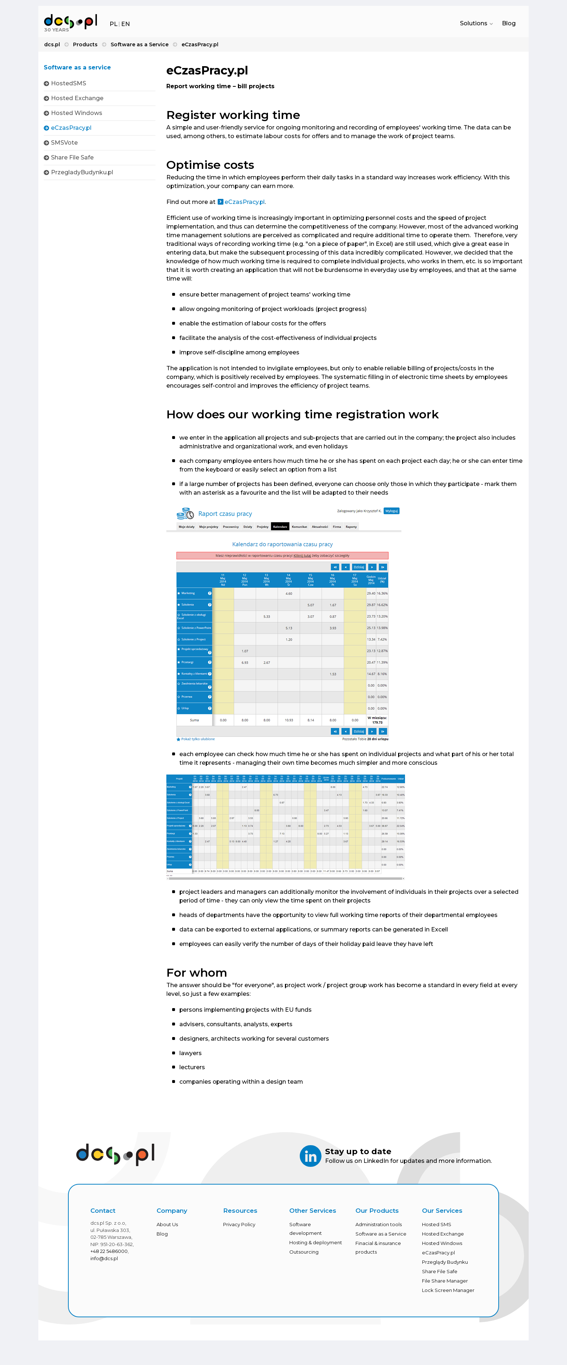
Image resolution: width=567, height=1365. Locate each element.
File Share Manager (445, 1282)
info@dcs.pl (104, 1259)
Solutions (475, 23)
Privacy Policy (239, 1226)
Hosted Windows (76, 113)
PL (114, 24)
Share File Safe (72, 157)
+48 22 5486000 (109, 1252)
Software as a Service (380, 1235)
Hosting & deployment (315, 1244)
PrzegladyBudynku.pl (82, 172)
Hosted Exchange (77, 98)
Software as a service (77, 67)
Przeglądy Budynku (445, 1263)
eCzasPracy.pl (71, 127)
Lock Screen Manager (448, 1291)
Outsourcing (304, 1253)
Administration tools (378, 1226)
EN (125, 24)
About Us (167, 1226)
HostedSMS (68, 83)
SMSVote (64, 142)
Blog (509, 23)
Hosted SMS (436, 1226)
